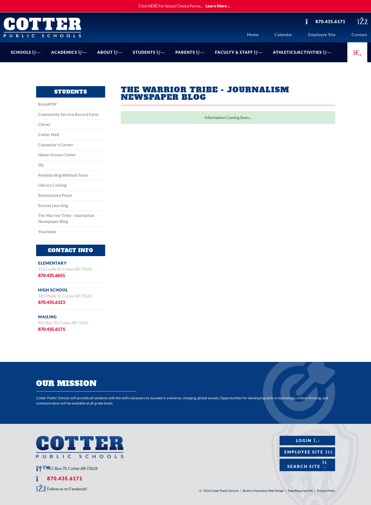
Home (253, 34)
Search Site (307, 464)
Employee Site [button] (307, 451)
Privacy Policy (326, 490)
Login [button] (307, 440)
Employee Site (322, 34)
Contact (359, 34)
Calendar (283, 34)
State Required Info (300, 490)
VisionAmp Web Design (268, 490)
